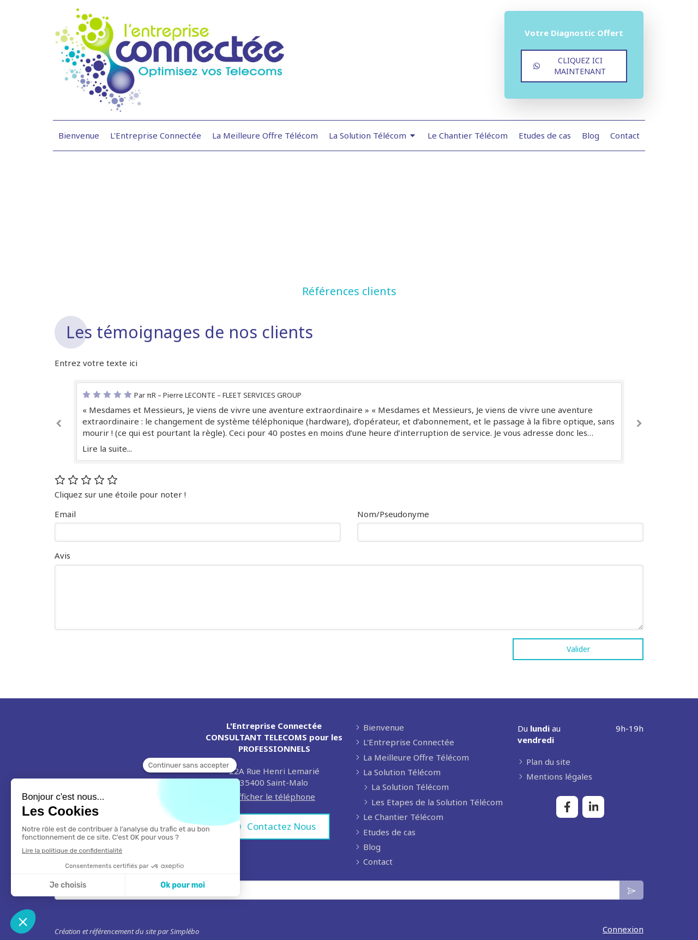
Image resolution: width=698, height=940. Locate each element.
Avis (62, 555)
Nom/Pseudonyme (393, 513)
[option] (349, 422)
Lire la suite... (107, 448)
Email (65, 513)
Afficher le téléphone (274, 796)
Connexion (623, 929)
